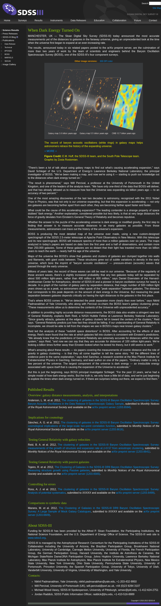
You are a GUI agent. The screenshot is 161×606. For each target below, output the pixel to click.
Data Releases (78, 20)
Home (7, 20)
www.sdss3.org (37, 537)
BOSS (6, 54)
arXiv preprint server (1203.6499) (135, 492)
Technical (7, 47)
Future (137, 20)
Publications (8, 40)
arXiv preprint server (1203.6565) (81, 473)
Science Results (11, 30)
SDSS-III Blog (9, 37)
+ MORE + (50, 151)
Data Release (9, 44)
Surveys (22, 20)
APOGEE (7, 51)
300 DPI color (106, 61)
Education (99, 20)
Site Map (157, 8)
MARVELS (8, 58)
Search (145, 3)
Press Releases (10, 33)
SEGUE (7, 61)
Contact (153, 20)
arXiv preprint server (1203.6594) (111, 407)
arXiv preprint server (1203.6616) (104, 429)
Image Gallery (9, 64)
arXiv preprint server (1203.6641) (131, 451)
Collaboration (119, 20)
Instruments (56, 20)
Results (38, 20)
